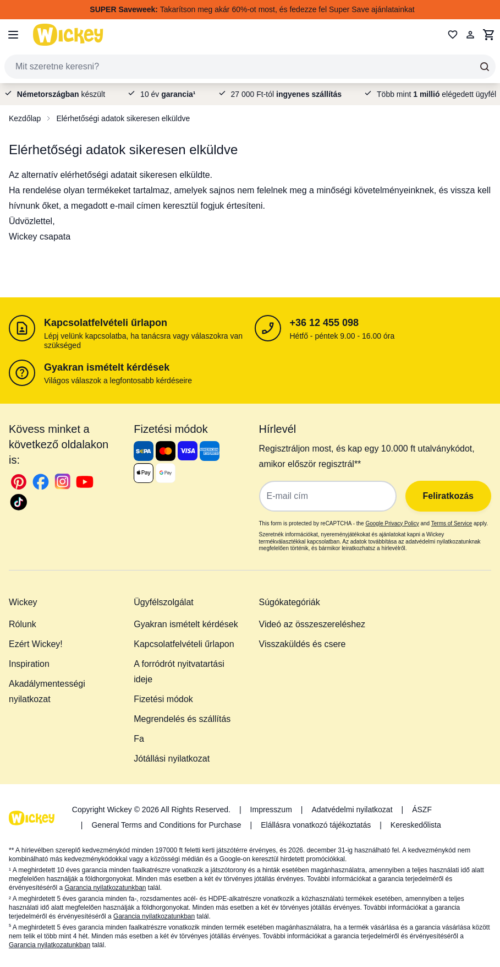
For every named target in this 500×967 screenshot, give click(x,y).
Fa (139, 738)
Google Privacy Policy (392, 523)
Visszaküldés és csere (302, 644)
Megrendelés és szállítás (182, 719)
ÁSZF (422, 809)
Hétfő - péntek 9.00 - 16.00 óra (342, 336)
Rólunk (22, 624)
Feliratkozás (448, 496)
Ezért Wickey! (36, 644)
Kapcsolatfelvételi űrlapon (105, 322)
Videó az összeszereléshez (312, 624)
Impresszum (271, 809)
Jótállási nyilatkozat (172, 758)
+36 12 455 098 (324, 322)
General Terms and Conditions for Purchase (166, 825)
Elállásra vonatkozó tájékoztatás (316, 825)
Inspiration (29, 664)
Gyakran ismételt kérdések (106, 367)
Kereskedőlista (416, 825)
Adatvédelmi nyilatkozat (351, 809)
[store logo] (68, 34)
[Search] (485, 67)
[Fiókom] (470, 34)
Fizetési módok (163, 699)
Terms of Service (451, 523)
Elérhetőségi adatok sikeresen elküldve (123, 118)
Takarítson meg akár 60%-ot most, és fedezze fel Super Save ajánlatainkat (252, 9)
